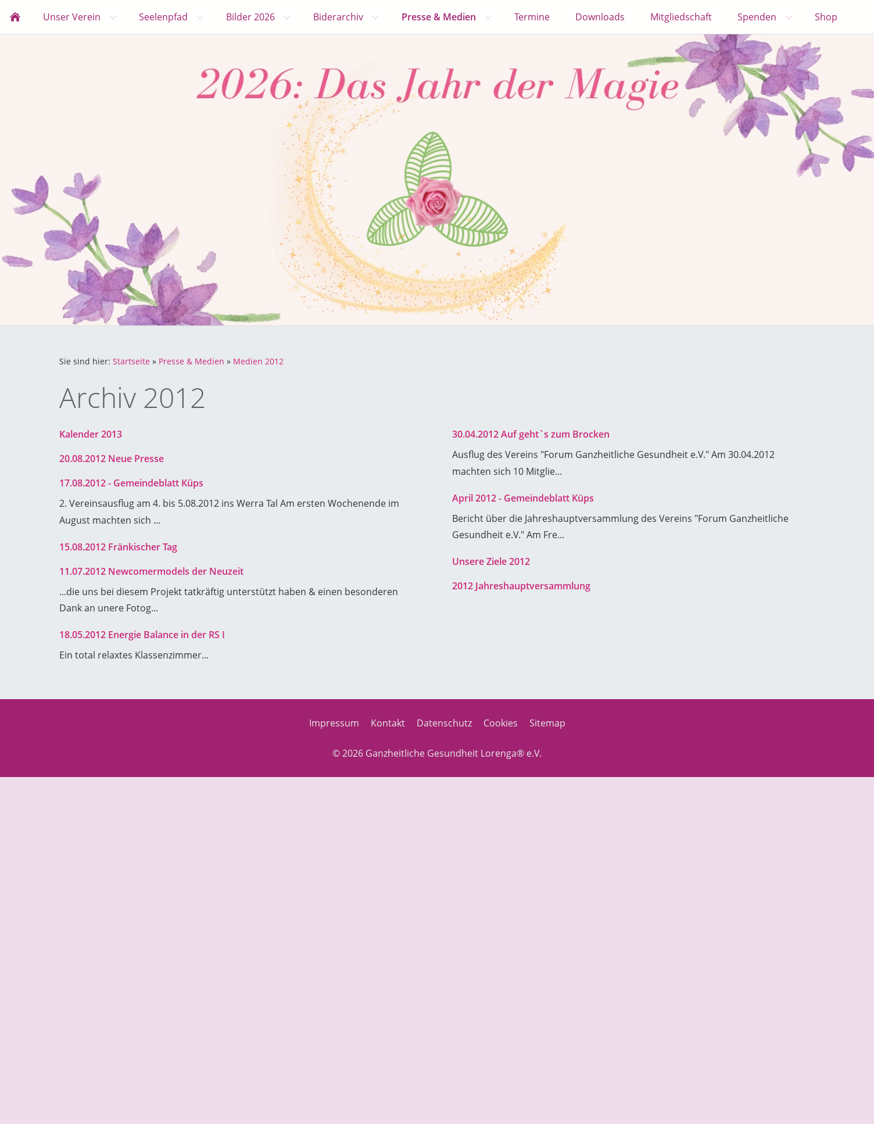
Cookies (500, 723)
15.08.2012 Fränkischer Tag (118, 546)
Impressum (334, 723)
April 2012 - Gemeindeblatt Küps (523, 498)
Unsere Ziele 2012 (491, 561)
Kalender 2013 (90, 434)
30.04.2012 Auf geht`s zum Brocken (531, 434)
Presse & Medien (191, 361)
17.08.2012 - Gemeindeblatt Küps (131, 483)
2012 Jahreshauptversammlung (521, 585)
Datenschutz (444, 723)
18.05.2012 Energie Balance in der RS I (142, 634)
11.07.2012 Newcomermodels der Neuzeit (151, 571)
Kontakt (388, 723)
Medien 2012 (258, 361)
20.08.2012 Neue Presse (111, 458)
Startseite (131, 361)
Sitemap (547, 723)
